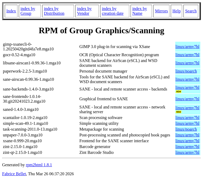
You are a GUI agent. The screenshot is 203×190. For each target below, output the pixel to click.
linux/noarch (186, 71)
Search (191, 11)
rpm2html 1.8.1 (39, 165)
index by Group (27, 11)
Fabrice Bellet (14, 174)
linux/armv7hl (188, 46)
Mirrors (161, 11)
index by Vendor (84, 11)
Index (11, 11)
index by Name (139, 11)
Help (176, 11)
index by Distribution (54, 11)
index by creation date (112, 11)
